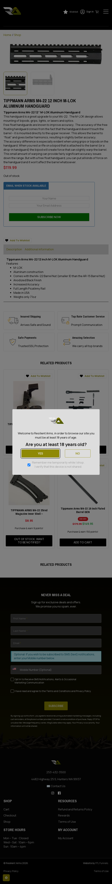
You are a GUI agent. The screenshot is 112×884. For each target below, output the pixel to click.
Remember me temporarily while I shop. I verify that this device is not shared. (58, 464)
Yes (40, 453)
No (78, 453)
